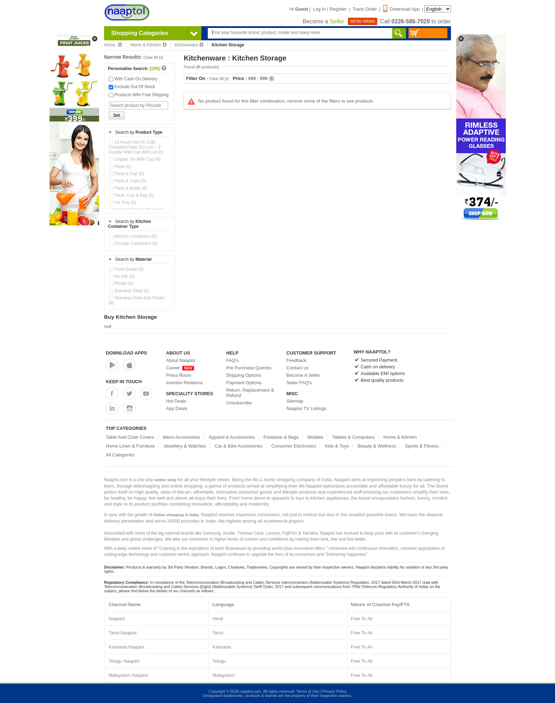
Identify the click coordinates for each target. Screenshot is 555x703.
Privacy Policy (334, 691)
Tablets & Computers (353, 437)
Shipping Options (243, 375)
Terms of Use (307, 691)
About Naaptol (180, 360)
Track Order (365, 9)
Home (113, 44)
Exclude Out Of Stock (132, 86)
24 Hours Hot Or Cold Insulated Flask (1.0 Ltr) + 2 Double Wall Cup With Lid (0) (136, 147)
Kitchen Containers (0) (133, 236)
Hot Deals (176, 401)
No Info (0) (122, 276)
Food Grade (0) (126, 269)
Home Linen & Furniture (130, 446)
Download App (401, 9)
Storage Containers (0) (133, 243)
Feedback (296, 360)
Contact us (297, 367)
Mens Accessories (181, 437)
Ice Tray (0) (122, 202)
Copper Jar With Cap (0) (134, 159)
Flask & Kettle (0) (128, 188)
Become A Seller (303, 375)
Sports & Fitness (422, 446)
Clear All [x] (153, 57)
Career (180, 367)
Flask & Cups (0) (127, 180)
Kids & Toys (337, 446)
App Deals (176, 408)
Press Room (178, 375)
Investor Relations (184, 382)
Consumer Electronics (293, 446)
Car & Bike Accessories (238, 446)
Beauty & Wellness (376, 446)
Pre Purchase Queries (248, 367)
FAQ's (232, 360)
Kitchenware (188, 44)
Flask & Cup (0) (126, 173)
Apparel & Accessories (232, 437)
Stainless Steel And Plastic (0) (137, 300)
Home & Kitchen (148, 44)
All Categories (120, 454)
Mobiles (316, 437)
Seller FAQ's (299, 382)
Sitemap (294, 401)
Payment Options (244, 382)
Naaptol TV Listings (306, 408)
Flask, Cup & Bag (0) (131, 195)
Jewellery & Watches (185, 446)
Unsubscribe (239, 402)
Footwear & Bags (281, 437)
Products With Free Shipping (138, 94)
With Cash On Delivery (133, 78)
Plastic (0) (121, 283)
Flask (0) (120, 166)
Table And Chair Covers (130, 437)
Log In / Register (330, 9)
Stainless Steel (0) (129, 290)
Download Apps (126, 353)
